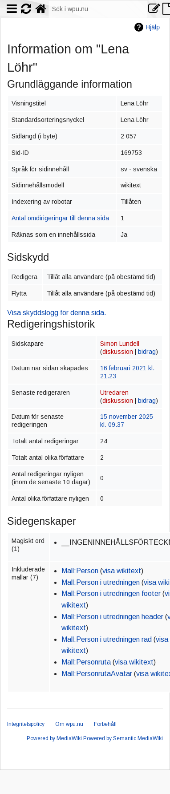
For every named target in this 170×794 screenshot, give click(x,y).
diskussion (117, 351)
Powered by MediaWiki (54, 738)
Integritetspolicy (26, 724)
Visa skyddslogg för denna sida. (56, 312)
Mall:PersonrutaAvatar (96, 673)
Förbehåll (105, 724)
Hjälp (153, 27)
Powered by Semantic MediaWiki (123, 738)
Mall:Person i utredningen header (112, 616)
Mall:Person (79, 571)
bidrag (147, 351)
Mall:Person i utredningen (100, 582)
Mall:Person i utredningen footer (111, 593)
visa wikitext (121, 571)
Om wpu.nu (69, 724)
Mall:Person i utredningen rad (106, 639)
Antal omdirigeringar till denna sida (60, 218)
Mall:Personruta (86, 662)
